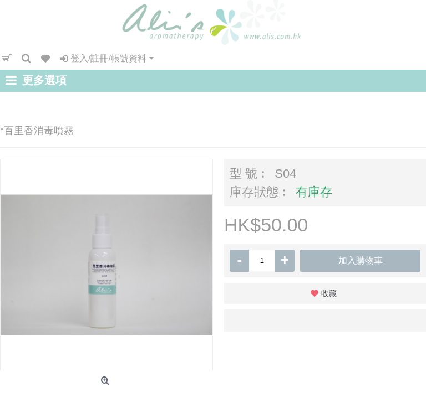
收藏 (329, 293)
